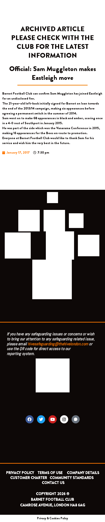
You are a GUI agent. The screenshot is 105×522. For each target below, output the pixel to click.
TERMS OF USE (50, 472)
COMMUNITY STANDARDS (71, 477)
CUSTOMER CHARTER (28, 477)
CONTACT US (53, 482)
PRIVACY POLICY (20, 472)
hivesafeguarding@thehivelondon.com (58, 343)
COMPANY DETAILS (83, 472)
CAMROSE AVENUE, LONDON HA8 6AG (52, 505)
